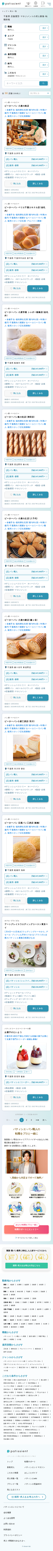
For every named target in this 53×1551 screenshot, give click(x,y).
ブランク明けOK (9, 1426)
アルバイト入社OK (38, 1426)
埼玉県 (35, 1291)
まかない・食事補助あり (23, 1411)
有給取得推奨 (33, 1433)
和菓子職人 (42, 1336)
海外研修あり (32, 1414)
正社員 (6, 1349)
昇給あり (27, 1405)
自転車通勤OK (20, 1414)
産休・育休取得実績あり (11, 1436)
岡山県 (19, 1316)
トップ (4, 11)
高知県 (34, 1320)
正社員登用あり (19, 1408)
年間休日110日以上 (10, 1433)
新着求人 (11, 1467)
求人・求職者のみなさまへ (14, 1541)
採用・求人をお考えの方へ (26, 1497)
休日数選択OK (26, 1436)
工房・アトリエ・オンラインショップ (15, 1364)
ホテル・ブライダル (34, 1361)
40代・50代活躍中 (23, 1426)
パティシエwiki (30, 1478)
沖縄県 (22, 1327)
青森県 (32, 1302)
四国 (5, 1320)
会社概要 (7, 1512)
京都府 (34, 1284)
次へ (45, 1120)
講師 (5, 1339)
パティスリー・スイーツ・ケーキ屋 (14, 1361)
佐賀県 (23, 1324)
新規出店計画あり (9, 1383)
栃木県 (6, 1294)
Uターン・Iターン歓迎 (39, 1420)
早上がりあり (41, 1392)
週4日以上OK (8, 1401)
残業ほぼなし (30, 1392)
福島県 (13, 1305)
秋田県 (46, 1302)
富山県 (24, 1309)
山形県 (6, 1305)
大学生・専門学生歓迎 (25, 1423)
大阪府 (12, 1284)
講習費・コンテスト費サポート (36, 1408)
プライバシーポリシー (13, 1535)
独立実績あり (32, 1383)
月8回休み (18, 1430)
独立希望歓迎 (8, 1420)
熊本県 (38, 1324)
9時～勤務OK (31, 1401)
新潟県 (17, 1309)
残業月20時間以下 (31, 1389)
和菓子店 (34, 1367)
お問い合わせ (9, 1524)
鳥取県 (34, 1316)
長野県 (6, 1312)
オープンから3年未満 (32, 1386)
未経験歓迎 (13, 1417)
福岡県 (16, 1324)
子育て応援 (7, 1380)
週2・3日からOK (9, 1398)
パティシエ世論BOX (33, 1484)
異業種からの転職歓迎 (22, 1420)
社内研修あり (44, 1414)
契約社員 (14, 1349)
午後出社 (20, 1392)
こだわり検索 (12, 1473)
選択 (44, 28)
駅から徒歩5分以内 (20, 1380)
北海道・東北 (8, 1302)
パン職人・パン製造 (20, 1336)
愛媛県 (12, 1320)
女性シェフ (21, 1383)
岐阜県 (26, 1298)
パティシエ (7, 1336)
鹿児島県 (14, 1327)
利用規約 (7, 1529)
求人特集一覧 (12, 1478)
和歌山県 (6, 1288)
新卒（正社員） (8, 1352)
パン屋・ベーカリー (10, 1367)
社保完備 (43, 1401)
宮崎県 (6, 1327)
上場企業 (19, 1386)
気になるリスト (13, 1490)
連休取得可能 (8, 1430)
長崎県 (30, 1324)
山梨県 (46, 1309)
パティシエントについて (14, 1507)
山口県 (41, 1316)
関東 (5, 1291)
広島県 (12, 1316)
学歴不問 (46, 1417)
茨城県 (43, 1291)
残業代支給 (45, 1405)
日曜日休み (22, 1433)
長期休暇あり (38, 1436)
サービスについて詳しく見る (28, 1238)
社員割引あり (8, 1411)
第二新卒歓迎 (24, 1417)
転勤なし (36, 1411)
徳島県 (26, 1320)
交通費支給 (7, 1408)
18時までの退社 (9, 1392)
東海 (5, 1298)
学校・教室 (43, 1367)
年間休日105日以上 (31, 1430)
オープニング (33, 1380)
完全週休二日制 (9, 1439)
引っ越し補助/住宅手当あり (12, 1405)
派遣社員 (38, 1349)
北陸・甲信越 (8, 1309)
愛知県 (12, 1298)
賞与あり (36, 1405)
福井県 (39, 1309)
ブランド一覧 (12, 1484)
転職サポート (30, 1462)
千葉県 (28, 1291)
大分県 (45, 1324)
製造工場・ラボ (23, 1367)
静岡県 (19, 1298)
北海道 (17, 1302)
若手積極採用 (35, 1417)
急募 (5, 1417)
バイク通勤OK (8, 1414)
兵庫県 (19, 1284)
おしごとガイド (31, 1473)
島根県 (26, 1316)
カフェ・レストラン (36, 1364)
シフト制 (6, 1395)
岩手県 (39, 1302)
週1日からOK (32, 1395)
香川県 (19, 1320)
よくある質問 (9, 1518)
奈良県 (41, 1284)
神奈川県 (20, 1291)
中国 (5, 1316)
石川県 (32, 1309)
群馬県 (13, 1294)
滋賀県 (26, 1284)
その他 (19, 1339)
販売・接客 (32, 1336)
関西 (5, 1284)
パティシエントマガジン (34, 1467)
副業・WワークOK (9, 1423)
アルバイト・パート (26, 1349)
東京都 (12, 1291)
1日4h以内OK (19, 1401)
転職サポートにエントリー (26, 1227)
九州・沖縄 (7, 1324)
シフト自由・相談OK (18, 1395)
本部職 (11, 1339)
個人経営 (44, 1380)
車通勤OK (45, 1411)
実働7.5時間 (18, 1389)
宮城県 (24, 1302)
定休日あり (7, 1389)
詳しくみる (38, 183)
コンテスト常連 (9, 1386)
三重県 (34, 1298)
